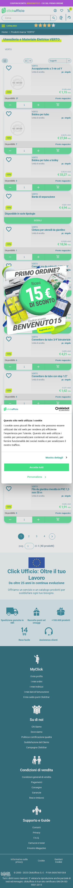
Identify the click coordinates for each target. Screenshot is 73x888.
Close (67, 270)
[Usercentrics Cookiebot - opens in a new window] (55, 409)
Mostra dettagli (54, 457)
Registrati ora (45, 329)
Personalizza (36, 476)
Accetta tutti (36, 467)
